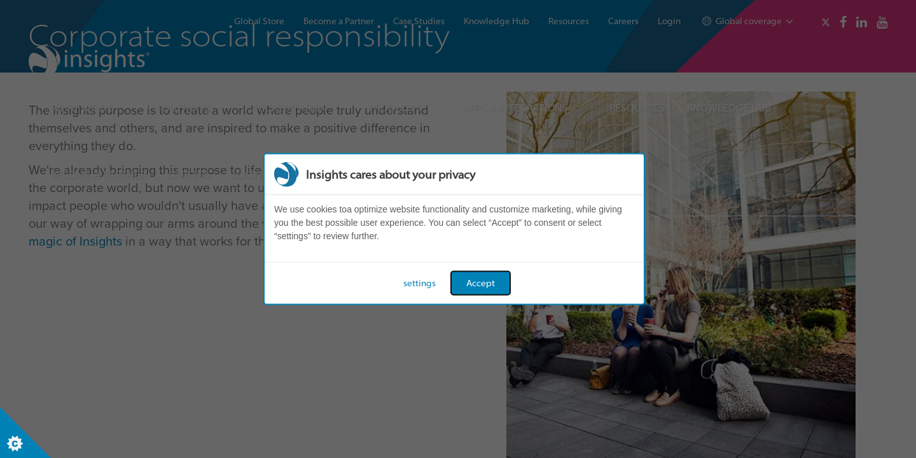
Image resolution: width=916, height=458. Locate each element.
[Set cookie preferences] (25, 432)
